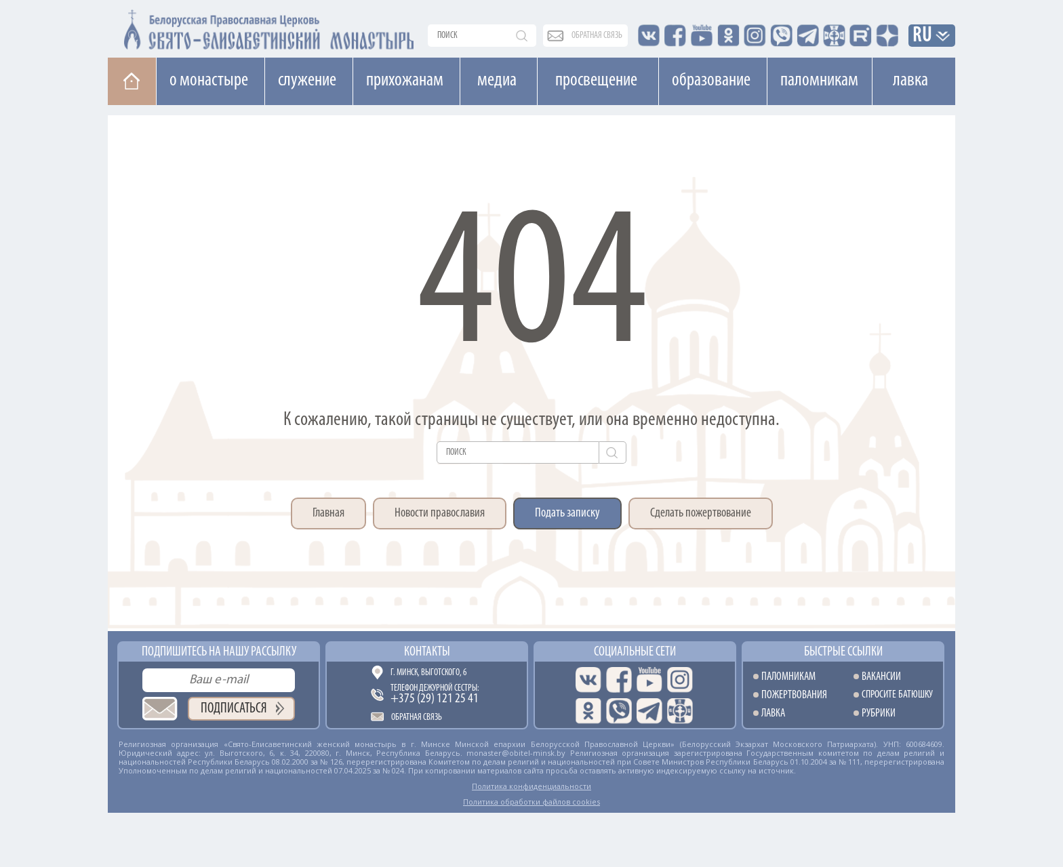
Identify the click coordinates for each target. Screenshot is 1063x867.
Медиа (497, 80)
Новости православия (440, 513)
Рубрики (879, 713)
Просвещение (596, 80)
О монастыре (208, 80)
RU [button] (922, 36)
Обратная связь (416, 717)
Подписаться (234, 709)
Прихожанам (404, 80)
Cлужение (307, 80)
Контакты (427, 652)
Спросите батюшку (897, 695)
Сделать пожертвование (700, 513)
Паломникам (819, 80)
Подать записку (567, 513)
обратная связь (596, 36)
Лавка (910, 80)
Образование (711, 80)
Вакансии (881, 677)
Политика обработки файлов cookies (531, 801)
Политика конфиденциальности (531, 786)
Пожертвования (794, 695)
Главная (328, 513)
